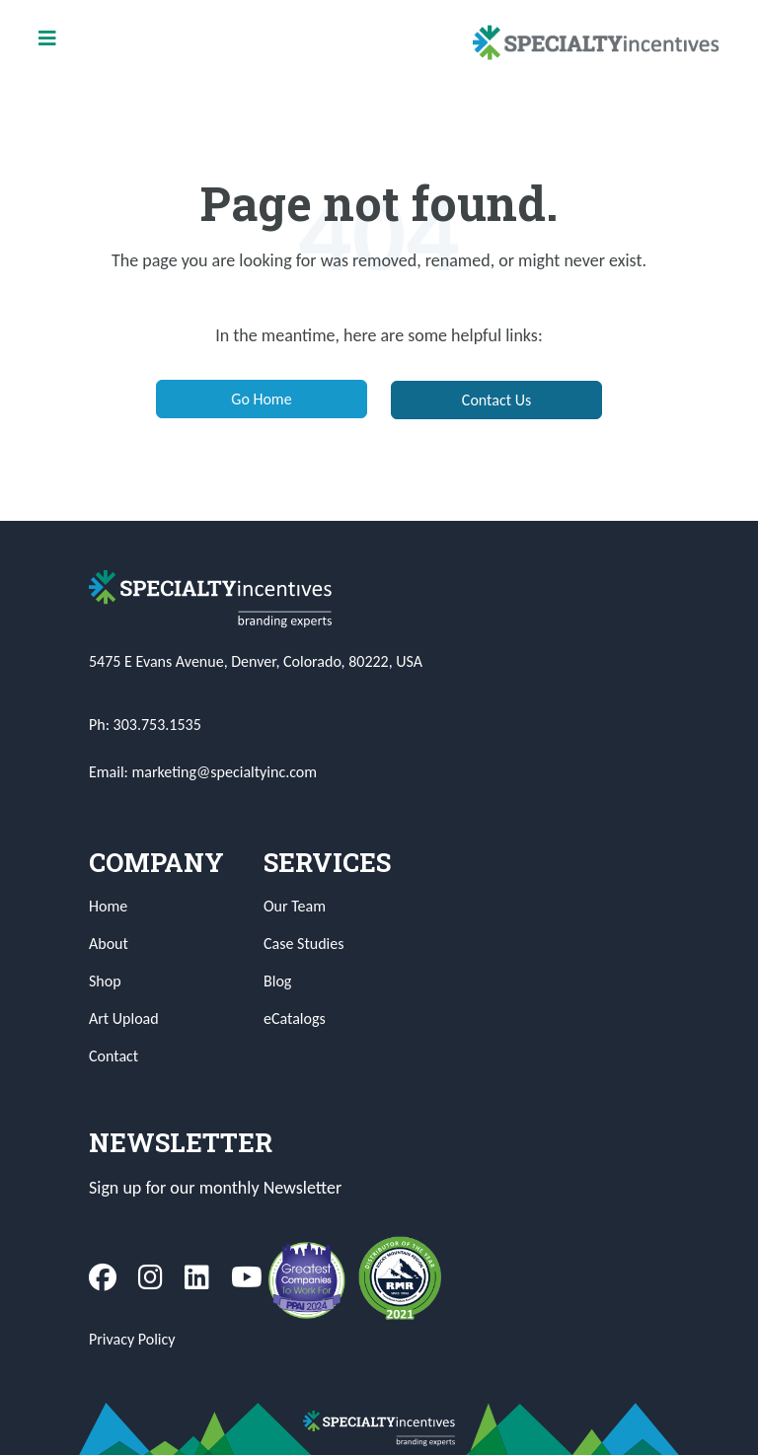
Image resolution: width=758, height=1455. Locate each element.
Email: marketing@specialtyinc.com (203, 772)
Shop (105, 981)
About (108, 943)
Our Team (295, 906)
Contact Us (496, 400)
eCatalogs (295, 1018)
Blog (277, 981)
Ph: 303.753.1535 (145, 724)
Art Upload (124, 1018)
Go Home (261, 399)
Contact (113, 1056)
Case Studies (303, 943)
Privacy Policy (132, 1339)
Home (108, 906)
